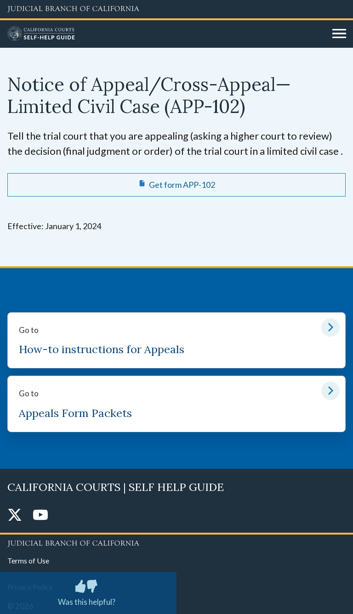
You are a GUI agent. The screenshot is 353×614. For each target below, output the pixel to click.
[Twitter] (14, 515)
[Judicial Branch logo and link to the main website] (176, 9)
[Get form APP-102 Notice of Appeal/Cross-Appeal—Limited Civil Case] (176, 184)
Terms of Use (28, 560)
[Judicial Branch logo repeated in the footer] (176, 541)
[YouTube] (40, 515)
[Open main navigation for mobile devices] (339, 34)
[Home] (166, 34)
